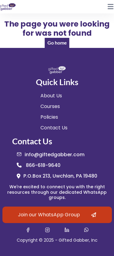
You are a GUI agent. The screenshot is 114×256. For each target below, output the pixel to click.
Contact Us (53, 127)
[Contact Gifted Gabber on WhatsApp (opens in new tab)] (86, 229)
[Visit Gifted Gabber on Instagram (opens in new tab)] (47, 229)
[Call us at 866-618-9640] (38, 165)
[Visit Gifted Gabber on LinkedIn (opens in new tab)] (67, 229)
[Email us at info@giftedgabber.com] (51, 154)
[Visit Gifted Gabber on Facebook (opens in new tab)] (28, 229)
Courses (50, 106)
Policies (49, 117)
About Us (51, 95)
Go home (57, 42)
